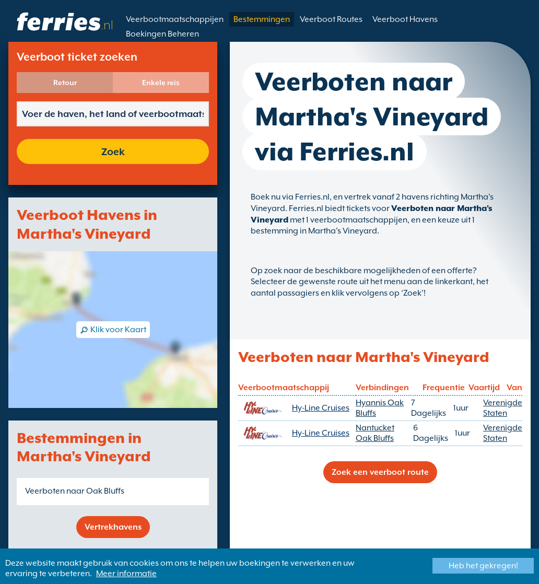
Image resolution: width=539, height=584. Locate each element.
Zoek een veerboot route (380, 472)
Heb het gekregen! (483, 565)
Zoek (113, 151)
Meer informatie (126, 573)
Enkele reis (161, 82)
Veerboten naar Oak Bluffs (74, 491)
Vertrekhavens (113, 527)
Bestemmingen (261, 19)
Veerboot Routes (331, 19)
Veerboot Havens (405, 19)
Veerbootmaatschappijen (175, 19)
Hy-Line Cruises (320, 408)
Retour (65, 82)
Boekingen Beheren (162, 34)
